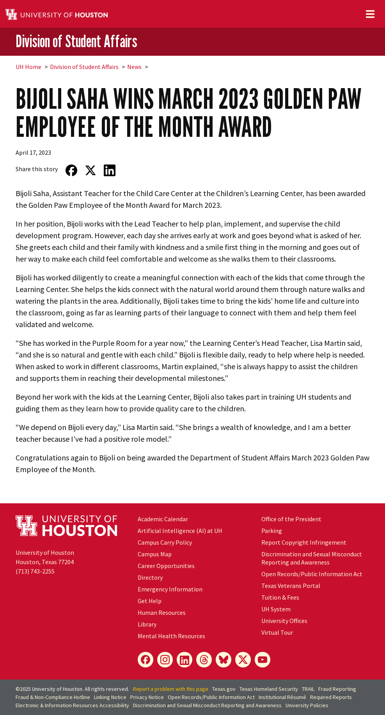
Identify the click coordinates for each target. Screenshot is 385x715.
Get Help (149, 601)
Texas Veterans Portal (290, 585)
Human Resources (162, 612)
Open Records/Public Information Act (311, 574)
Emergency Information (170, 589)
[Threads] (204, 659)
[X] (243, 659)
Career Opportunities (166, 566)
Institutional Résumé (282, 697)
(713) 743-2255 (35, 571)
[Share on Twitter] (90, 170)
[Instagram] (165, 659)
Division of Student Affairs (76, 41)
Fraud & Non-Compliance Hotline (53, 697)
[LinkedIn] (184, 659)
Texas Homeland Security (269, 688)
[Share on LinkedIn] (109, 170)
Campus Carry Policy (165, 542)
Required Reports (331, 697)
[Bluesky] (223, 659)
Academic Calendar (163, 519)
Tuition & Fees (280, 597)
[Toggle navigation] (370, 14)
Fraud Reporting (337, 688)
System (276, 609)
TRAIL (308, 688)
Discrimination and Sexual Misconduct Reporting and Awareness (311, 558)
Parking (271, 530)
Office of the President (291, 519)
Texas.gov (224, 688)
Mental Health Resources (171, 636)
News (134, 67)
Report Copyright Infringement (303, 542)
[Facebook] (145, 659)
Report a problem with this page (170, 688)
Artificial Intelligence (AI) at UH (180, 530)
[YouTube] (262, 659)
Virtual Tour (277, 632)
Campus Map (155, 554)
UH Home (28, 67)
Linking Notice (110, 697)
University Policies (307, 705)
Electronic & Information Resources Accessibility (72, 705)
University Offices (284, 621)
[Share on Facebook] (71, 170)
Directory (150, 577)
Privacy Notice (147, 697)
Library (147, 624)
